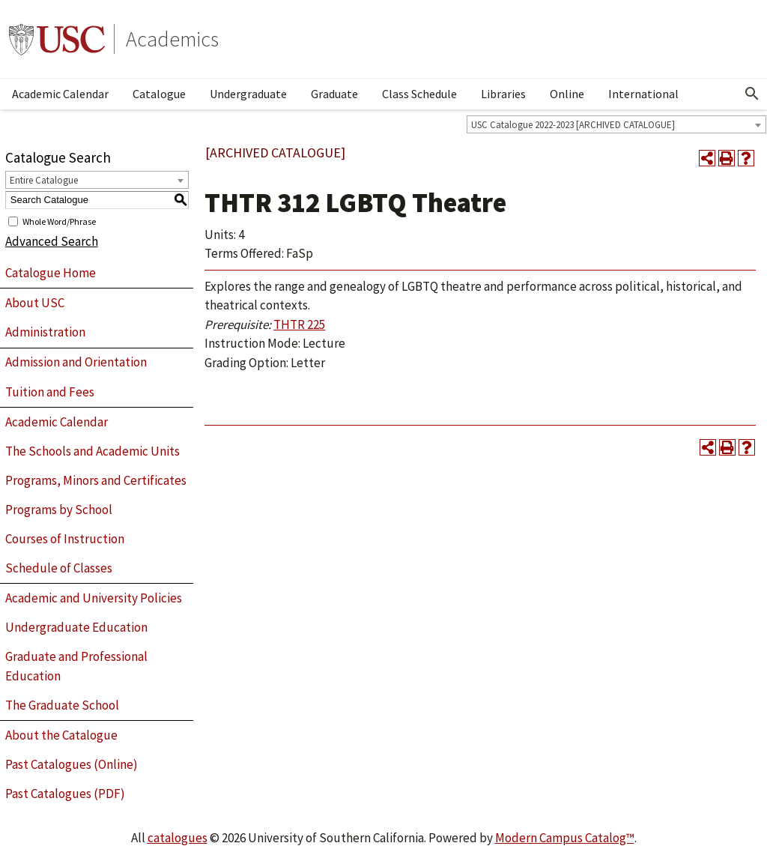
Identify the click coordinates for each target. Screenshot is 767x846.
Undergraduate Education (76, 627)
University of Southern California (57, 38)
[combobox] (616, 124)
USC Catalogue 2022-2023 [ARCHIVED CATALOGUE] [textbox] (573, 124)
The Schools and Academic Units (92, 451)
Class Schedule (419, 93)
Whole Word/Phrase (59, 220)
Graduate (334, 93)
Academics (172, 38)
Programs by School (58, 509)
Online (567, 93)
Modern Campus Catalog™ (564, 838)
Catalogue (159, 93)
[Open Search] (752, 94)
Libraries (503, 93)
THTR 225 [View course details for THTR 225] (299, 324)
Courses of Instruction (64, 539)
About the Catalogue (61, 735)
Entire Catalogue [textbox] (44, 180)
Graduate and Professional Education (76, 666)
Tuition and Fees (49, 392)
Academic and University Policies (93, 598)
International (643, 93)
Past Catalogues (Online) (71, 764)
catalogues (177, 838)
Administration (45, 332)
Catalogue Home (50, 273)
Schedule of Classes (58, 568)
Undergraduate (248, 93)
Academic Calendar (60, 93)
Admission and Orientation (76, 362)
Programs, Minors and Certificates (96, 480)
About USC (34, 302)
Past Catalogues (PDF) (65, 793)
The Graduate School (62, 705)
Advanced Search (51, 241)
